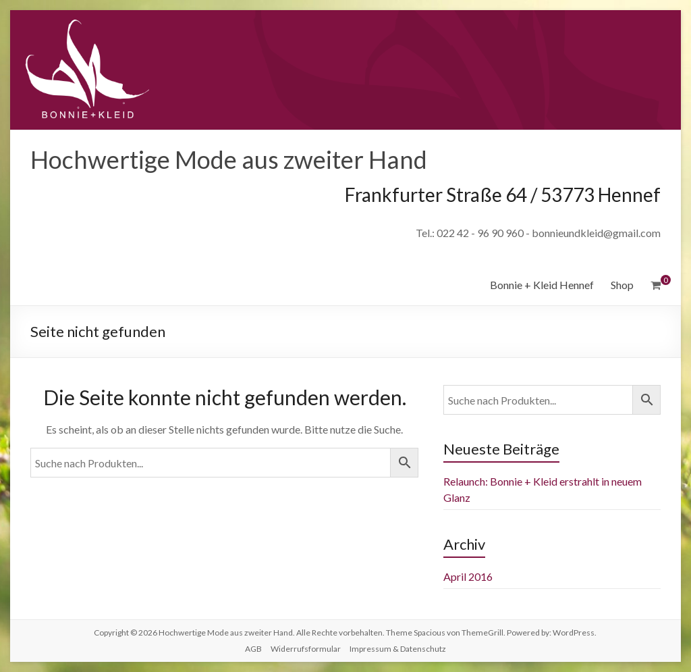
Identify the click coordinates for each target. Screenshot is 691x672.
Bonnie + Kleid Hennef (542, 284)
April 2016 (468, 576)
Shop (622, 284)
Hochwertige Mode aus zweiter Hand (228, 159)
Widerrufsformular (306, 649)
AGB (253, 649)
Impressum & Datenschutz (398, 649)
